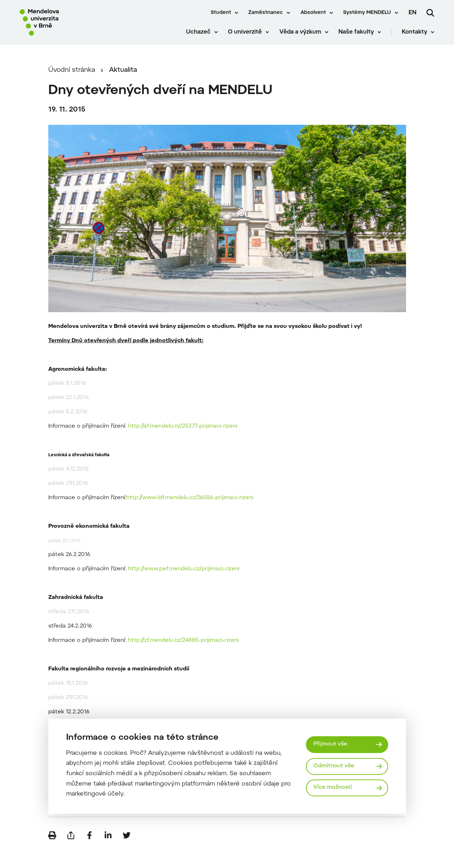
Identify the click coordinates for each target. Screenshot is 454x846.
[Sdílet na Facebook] (89, 835)
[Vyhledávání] (430, 13)
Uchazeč (198, 32)
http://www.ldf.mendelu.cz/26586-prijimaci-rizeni (189, 498)
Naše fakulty (356, 32)
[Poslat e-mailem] (71, 835)
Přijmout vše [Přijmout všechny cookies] (330, 744)
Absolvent (313, 12)
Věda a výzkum (300, 32)
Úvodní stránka (71, 70)
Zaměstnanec (265, 12)
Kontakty (414, 32)
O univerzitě (245, 32)
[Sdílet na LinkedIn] (108, 835)
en (412, 13)
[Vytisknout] (52, 835)
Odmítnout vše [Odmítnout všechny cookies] (333, 766)
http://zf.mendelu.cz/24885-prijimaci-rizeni (183, 640)
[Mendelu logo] (61, 22)
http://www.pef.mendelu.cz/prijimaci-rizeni (183, 569)
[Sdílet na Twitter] (127, 835)
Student (221, 12)
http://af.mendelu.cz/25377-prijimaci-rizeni (182, 426)
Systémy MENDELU (367, 12)
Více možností (332, 787)
